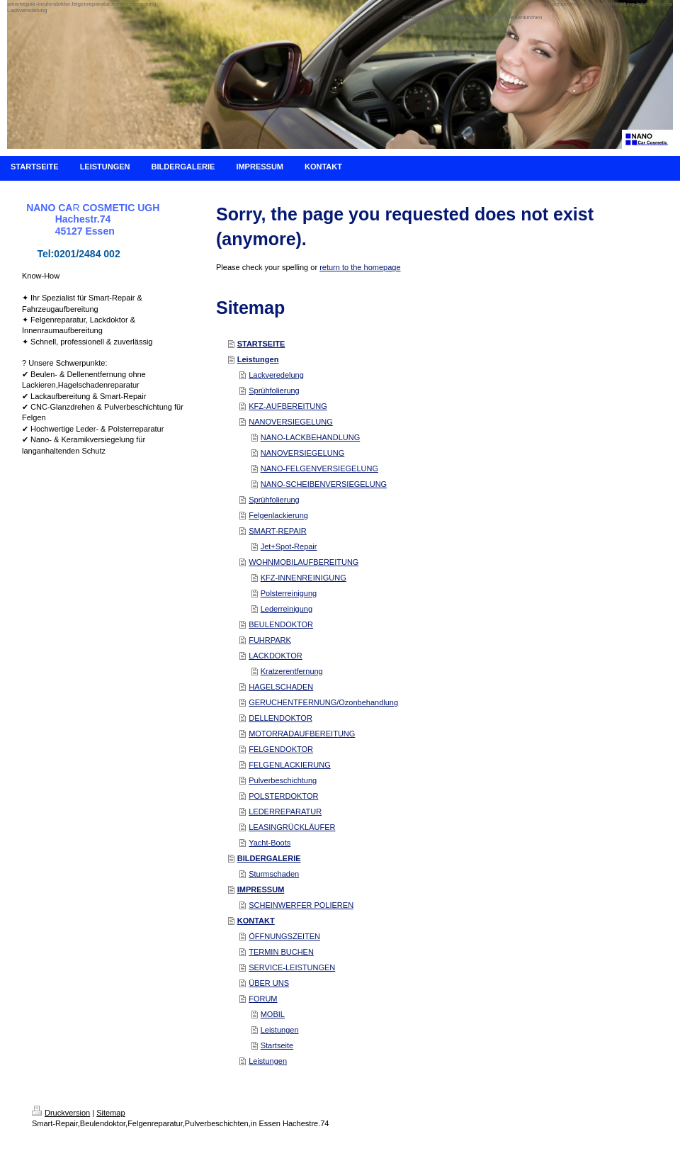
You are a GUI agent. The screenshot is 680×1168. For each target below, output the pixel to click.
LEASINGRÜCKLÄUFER (292, 827)
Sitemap (110, 1112)
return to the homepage (359, 267)
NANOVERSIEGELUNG (291, 421)
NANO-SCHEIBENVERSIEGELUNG (324, 484)
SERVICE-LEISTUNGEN (292, 967)
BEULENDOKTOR (281, 624)
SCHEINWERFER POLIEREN (301, 905)
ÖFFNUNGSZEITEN (284, 936)
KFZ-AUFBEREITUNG (288, 406)
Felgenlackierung (278, 515)
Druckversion (61, 1112)
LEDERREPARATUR (285, 811)
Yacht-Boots (269, 842)
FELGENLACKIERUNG (290, 764)
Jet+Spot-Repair (289, 546)
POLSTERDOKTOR (283, 796)
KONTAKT (256, 920)
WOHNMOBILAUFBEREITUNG (303, 562)
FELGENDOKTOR (281, 749)
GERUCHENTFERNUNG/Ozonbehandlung (323, 702)
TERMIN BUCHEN (281, 952)
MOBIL (273, 1014)
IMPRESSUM (261, 889)
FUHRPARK (270, 640)
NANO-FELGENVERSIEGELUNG (319, 468)
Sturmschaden (274, 874)
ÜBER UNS (269, 983)
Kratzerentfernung (292, 671)
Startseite (277, 1045)
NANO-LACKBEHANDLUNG (311, 437)
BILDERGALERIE (269, 858)
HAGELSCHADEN (281, 687)
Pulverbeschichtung (283, 780)
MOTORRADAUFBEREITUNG (302, 733)
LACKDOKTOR (275, 655)
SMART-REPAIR (278, 531)
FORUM (263, 998)
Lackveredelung (276, 375)
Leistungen (258, 359)
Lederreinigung (286, 609)
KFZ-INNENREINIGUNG (303, 577)
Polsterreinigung (289, 593)
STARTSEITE (261, 343)
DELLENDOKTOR (280, 718)
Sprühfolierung (274, 390)
